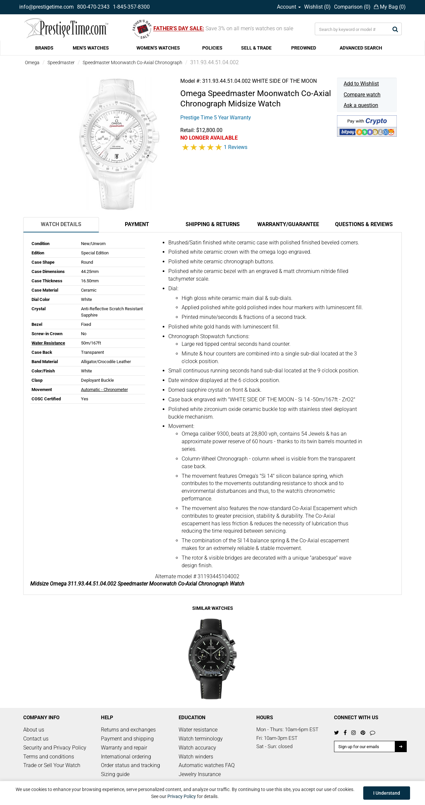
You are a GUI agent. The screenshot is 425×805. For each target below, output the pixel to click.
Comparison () (352, 7)
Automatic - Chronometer (104, 389)
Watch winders (196, 756)
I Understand (386, 793)
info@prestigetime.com (46, 7)
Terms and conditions (48, 756)
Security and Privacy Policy (54, 747)
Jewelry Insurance (200, 774)
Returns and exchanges (128, 730)
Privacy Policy (181, 796)
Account (289, 7)
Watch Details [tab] (61, 224)
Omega (32, 62)
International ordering (126, 756)
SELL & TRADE (256, 48)
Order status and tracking (130, 765)
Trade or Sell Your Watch (51, 765)
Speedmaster (61, 62)
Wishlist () (317, 7)
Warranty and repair (124, 747)
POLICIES (212, 48)
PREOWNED (303, 48)
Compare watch (362, 94)
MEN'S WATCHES (91, 48)
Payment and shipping (127, 739)
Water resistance (198, 730)
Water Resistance (48, 342)
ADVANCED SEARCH (361, 48)
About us (33, 730)
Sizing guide (115, 774)
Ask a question (361, 105)
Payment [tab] (137, 224)
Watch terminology (201, 739)
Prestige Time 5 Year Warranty (215, 117)
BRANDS (44, 48)
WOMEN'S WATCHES (158, 48)
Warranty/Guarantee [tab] (288, 224)
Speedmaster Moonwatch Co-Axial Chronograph (132, 62)
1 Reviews (235, 147)
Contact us (35, 739)
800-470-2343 (93, 7)
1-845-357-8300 (131, 7)
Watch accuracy (197, 747)
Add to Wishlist (361, 83)
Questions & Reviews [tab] (364, 224)
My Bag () (390, 7)
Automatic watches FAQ (207, 765)
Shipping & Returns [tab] (213, 224)
